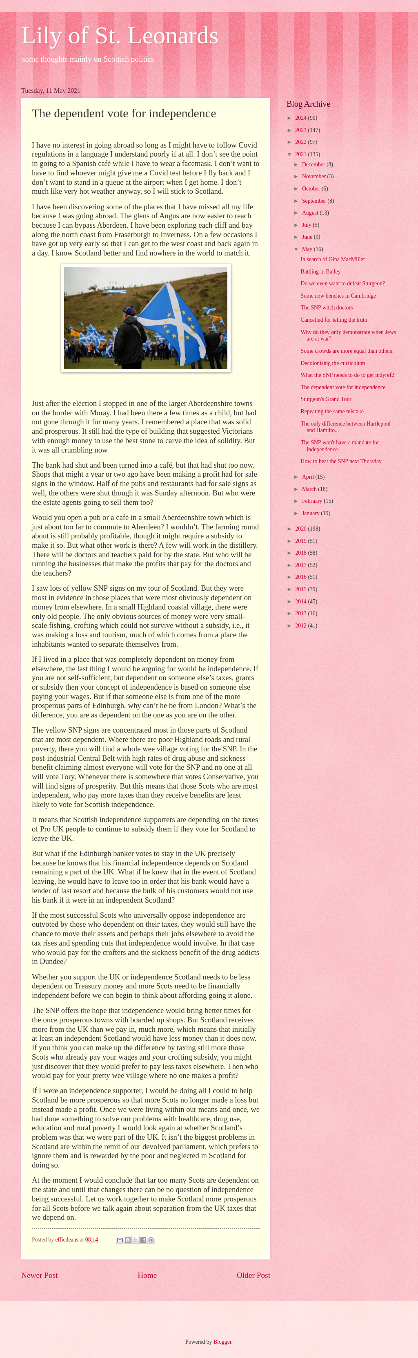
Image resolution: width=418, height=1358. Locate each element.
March (310, 489)
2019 (301, 541)
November (314, 176)
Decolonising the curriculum (332, 363)
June (308, 237)
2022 (301, 142)
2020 (301, 529)
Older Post (253, 1275)
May (308, 249)
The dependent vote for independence (342, 387)
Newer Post (39, 1275)
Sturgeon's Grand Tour (325, 399)
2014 (301, 601)
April (309, 477)
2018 (301, 553)
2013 (301, 613)
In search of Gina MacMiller (332, 259)
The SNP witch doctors (326, 308)
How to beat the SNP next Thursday (341, 461)
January (311, 513)
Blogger (222, 1342)
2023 (301, 130)
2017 (301, 565)
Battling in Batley (320, 272)
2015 (301, 589)
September (314, 201)
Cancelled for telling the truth (333, 320)
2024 (301, 118)
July (307, 225)
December (314, 164)
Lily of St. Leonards (119, 35)
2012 (301, 626)
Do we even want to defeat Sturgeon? (342, 283)
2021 (301, 154)
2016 (301, 577)
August (311, 213)
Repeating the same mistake (331, 411)
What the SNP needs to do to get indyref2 (347, 375)
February (313, 501)
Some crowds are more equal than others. (347, 351)
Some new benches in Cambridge (338, 296)
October (312, 189)
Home (147, 1275)
